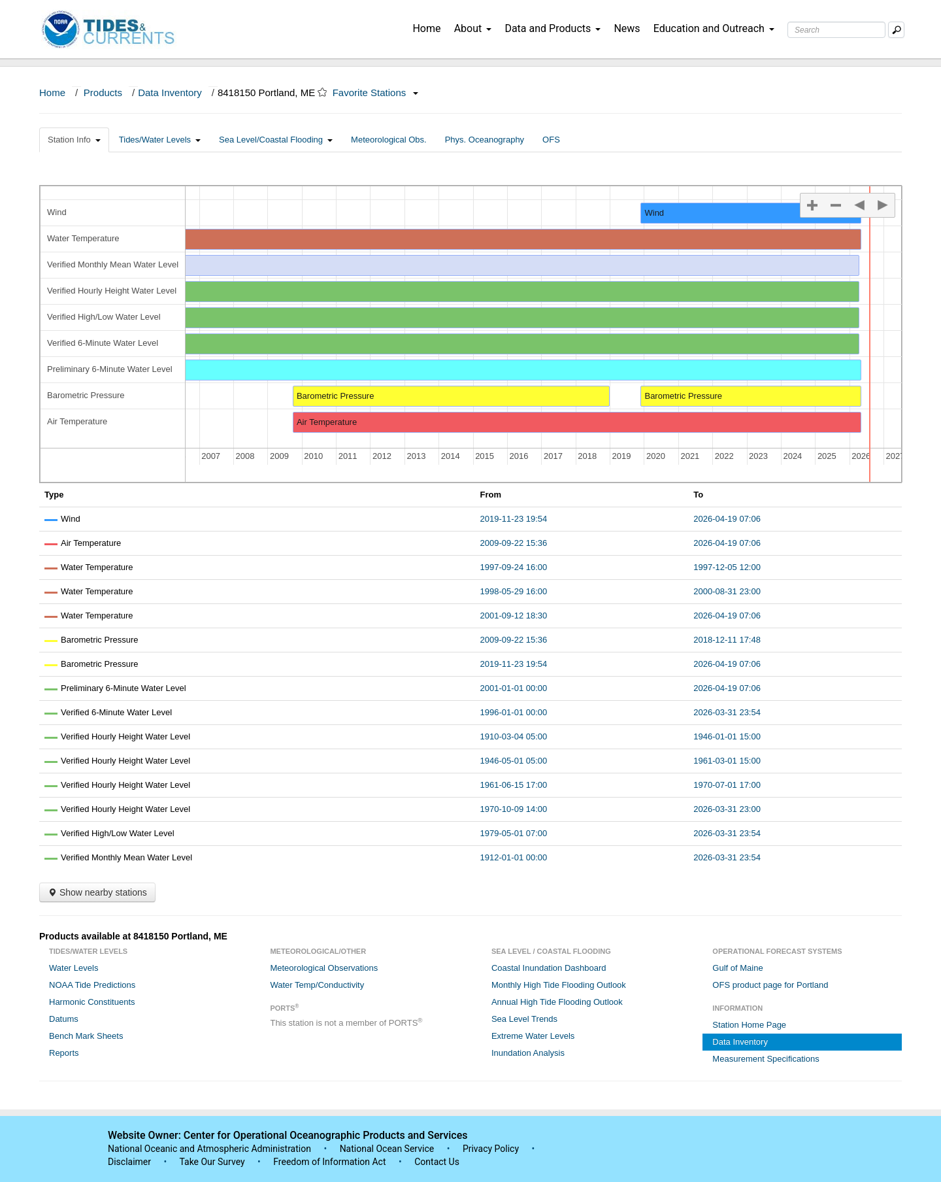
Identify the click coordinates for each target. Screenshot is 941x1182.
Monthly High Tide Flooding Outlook (558, 985)
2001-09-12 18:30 (514, 615)
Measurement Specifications (765, 1059)
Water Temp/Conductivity (317, 985)
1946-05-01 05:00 (514, 761)
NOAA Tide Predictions (92, 985)
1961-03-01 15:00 (727, 761)
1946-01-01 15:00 (727, 736)
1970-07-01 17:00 (727, 785)
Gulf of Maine (737, 968)
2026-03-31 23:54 (727, 712)
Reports (64, 1053)
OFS (551, 139)
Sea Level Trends (524, 1019)
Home (426, 28)
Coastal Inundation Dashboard (548, 968)
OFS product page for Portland (770, 985)
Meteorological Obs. (389, 139)
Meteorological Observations (324, 968)
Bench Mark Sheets (86, 1036)
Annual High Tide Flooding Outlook (557, 1002)
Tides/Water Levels (160, 139)
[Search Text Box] (836, 30)
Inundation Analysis (528, 1053)
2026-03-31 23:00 (727, 809)
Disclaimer (129, 1162)
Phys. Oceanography (484, 139)
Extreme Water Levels (532, 1036)
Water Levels (73, 968)
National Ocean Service (387, 1148)
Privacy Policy (491, 1148)
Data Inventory (170, 92)
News (627, 28)
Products (103, 92)
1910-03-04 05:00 (514, 736)
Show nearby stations (97, 892)
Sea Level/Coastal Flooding (276, 139)
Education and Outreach (713, 28)
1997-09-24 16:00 (514, 567)
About (473, 28)
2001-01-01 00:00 (514, 688)
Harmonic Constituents (92, 1002)
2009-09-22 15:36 (514, 543)
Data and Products (552, 28)
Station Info (74, 139)
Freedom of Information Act (329, 1162)
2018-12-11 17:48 (727, 640)
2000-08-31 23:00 (727, 591)
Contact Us (436, 1162)
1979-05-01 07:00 (514, 833)
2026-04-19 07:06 (727, 519)
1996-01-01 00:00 (514, 712)
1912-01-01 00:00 (514, 857)
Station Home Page (749, 1025)
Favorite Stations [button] (376, 92)
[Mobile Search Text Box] (896, 30)
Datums (63, 1019)
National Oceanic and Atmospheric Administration (209, 1148)
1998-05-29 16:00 (514, 591)
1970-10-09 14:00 (514, 809)
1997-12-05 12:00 (727, 567)
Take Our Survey (213, 1162)
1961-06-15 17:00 (514, 785)
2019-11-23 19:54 (514, 519)
